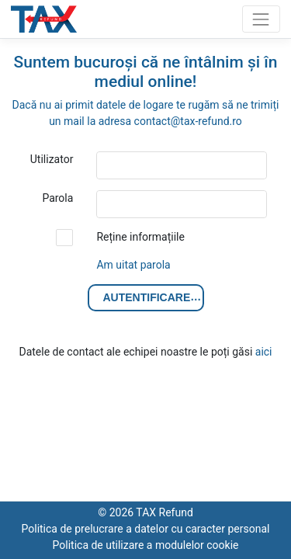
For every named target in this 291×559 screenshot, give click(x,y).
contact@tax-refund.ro (188, 121)
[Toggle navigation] (261, 19)
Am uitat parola (133, 265)
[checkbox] (64, 237)
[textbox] (181, 165)
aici (263, 351)
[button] (146, 297)
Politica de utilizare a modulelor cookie (146, 545)
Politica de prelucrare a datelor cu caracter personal (146, 529)
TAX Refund (46, 19)
